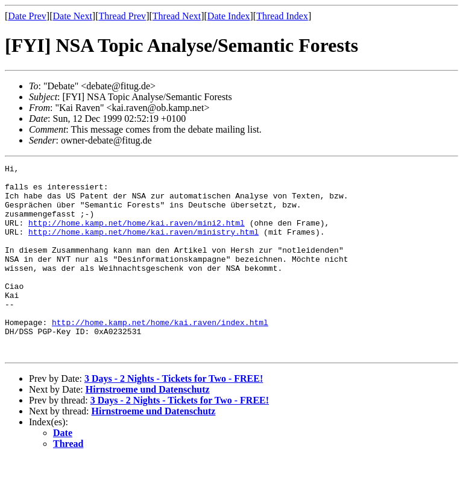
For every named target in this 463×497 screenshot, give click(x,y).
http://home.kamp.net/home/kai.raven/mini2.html (136, 235)
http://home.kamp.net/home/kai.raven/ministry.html (143, 246)
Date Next (72, 16)
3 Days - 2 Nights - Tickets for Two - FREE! (173, 416)
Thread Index (282, 16)
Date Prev (27, 16)
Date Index (228, 16)
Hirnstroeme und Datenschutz (148, 427)
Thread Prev (122, 16)
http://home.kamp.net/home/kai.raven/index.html (160, 354)
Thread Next (177, 16)
